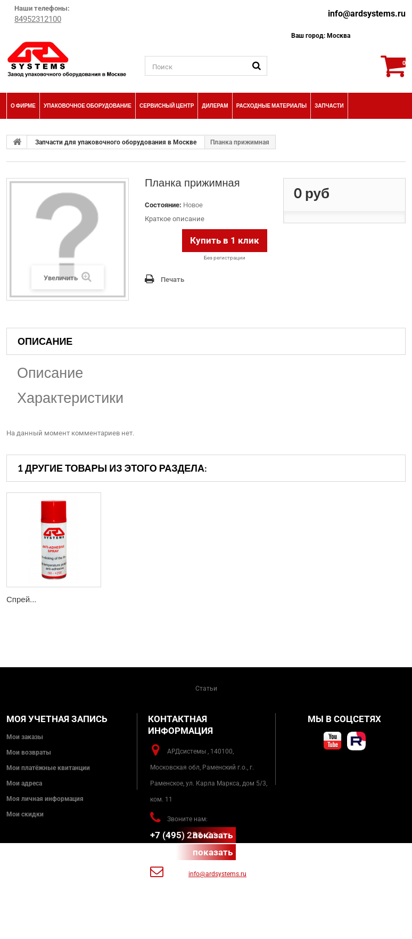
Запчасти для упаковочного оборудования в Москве (115, 142)
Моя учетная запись (57, 719)
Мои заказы (24, 737)
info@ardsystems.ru (367, 14)
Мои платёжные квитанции (48, 768)
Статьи (206, 688)
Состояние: (163, 205)
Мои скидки (25, 814)
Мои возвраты (28, 752)
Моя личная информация (45, 799)
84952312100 (37, 19)
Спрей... (21, 599)
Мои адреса (24, 783)
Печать (172, 280)
